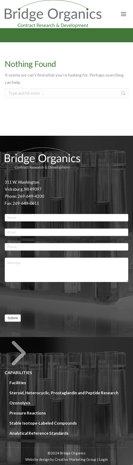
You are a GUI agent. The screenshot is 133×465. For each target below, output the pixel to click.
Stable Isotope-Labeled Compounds (43, 423)
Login (103, 459)
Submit (13, 318)
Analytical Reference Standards (38, 433)
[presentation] (40, 298)
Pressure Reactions (27, 413)
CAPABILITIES (19, 357)
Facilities (17, 382)
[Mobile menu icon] (123, 14)
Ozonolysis (19, 402)
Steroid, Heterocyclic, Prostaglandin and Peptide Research (63, 392)
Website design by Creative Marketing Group (60, 459)
